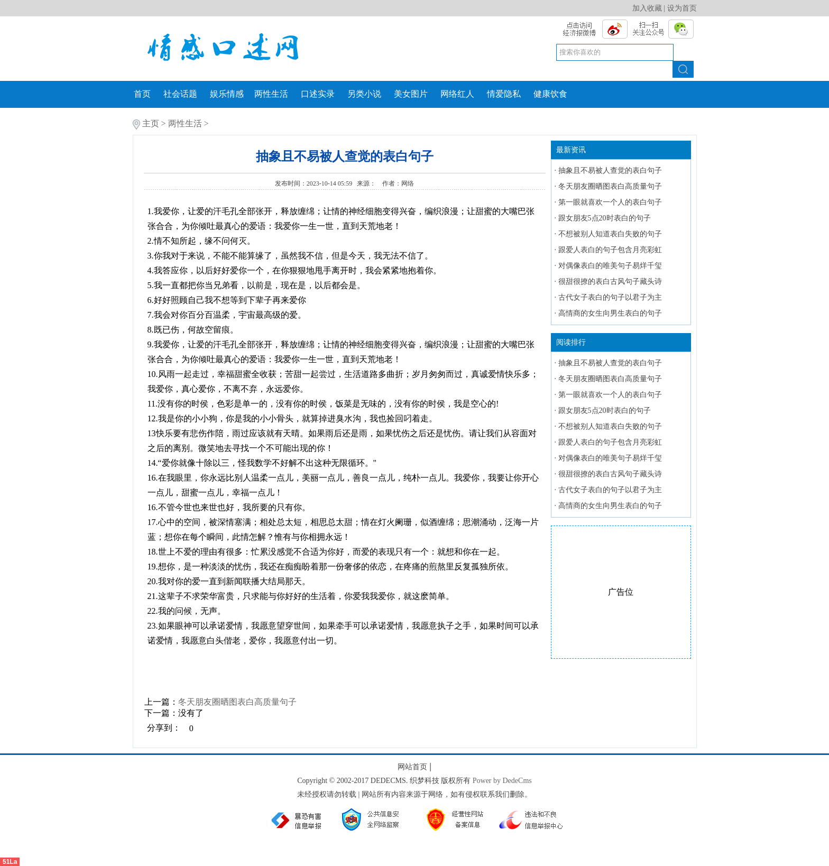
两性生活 (271, 93)
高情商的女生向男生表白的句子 (610, 313)
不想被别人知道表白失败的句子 (610, 234)
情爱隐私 (504, 93)
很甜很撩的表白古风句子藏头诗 (610, 281)
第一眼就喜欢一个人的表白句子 (610, 202)
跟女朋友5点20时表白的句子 (604, 218)
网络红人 (457, 93)
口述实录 (318, 93)
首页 (142, 93)
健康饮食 (550, 93)
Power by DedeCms (502, 781)
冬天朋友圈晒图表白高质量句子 (237, 701)
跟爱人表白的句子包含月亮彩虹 (610, 250)
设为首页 (682, 8)
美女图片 (411, 93)
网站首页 (412, 767)
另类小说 (364, 93)
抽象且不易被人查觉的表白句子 (610, 170)
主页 (150, 123)
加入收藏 (647, 8)
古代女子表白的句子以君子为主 (610, 297)
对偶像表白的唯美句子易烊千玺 (610, 266)
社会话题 (180, 93)
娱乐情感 (227, 93)
